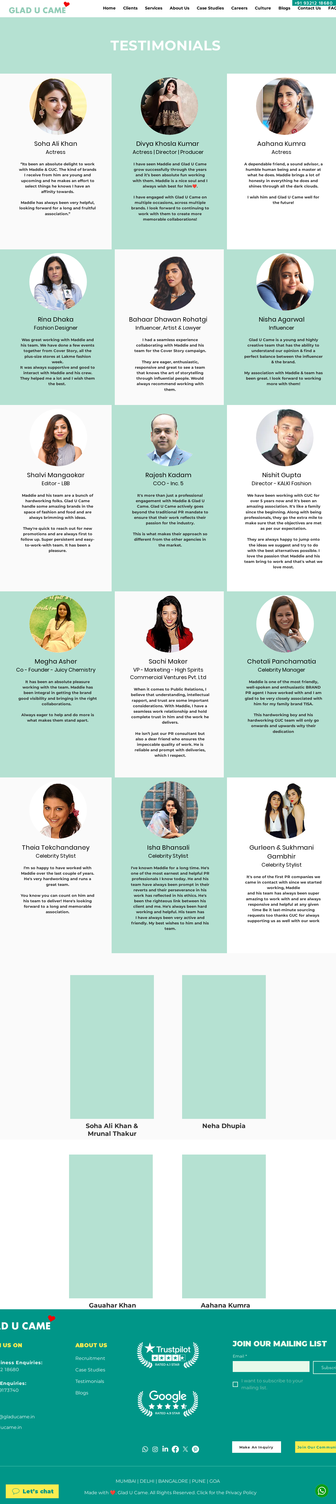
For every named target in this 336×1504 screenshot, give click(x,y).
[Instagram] (155, 1449)
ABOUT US (91, 1345)
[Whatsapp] (145, 1449)
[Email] (269, 1366)
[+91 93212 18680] (314, 3)
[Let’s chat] (32, 1491)
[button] (130, 8)
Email (240, 1356)
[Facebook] (175, 1449)
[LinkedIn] (165, 1449)
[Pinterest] (195, 1449)
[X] (185, 1449)
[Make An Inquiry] (256, 1447)
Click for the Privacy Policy (227, 1492)
